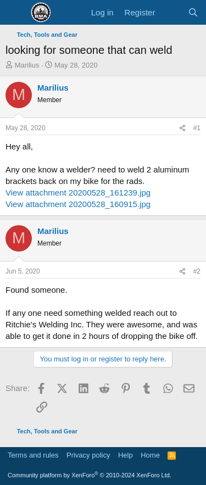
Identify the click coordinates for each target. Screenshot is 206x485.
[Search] (193, 12)
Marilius (27, 65)
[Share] (182, 128)
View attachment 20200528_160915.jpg (78, 204)
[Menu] (15, 13)
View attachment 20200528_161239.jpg (78, 192)
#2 (197, 271)
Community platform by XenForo (89, 475)
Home (150, 455)
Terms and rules (33, 455)
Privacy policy (88, 455)
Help (125, 455)
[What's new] (171, 12)
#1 (197, 128)
